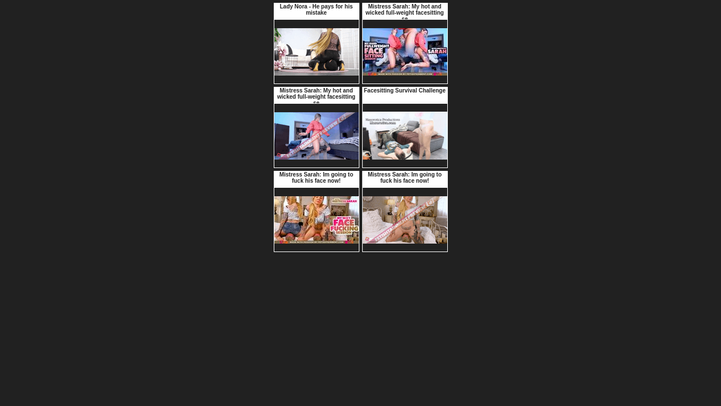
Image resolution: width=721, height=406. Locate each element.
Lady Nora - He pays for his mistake (316, 9)
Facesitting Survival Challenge (405, 90)
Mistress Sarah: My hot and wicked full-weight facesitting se (405, 12)
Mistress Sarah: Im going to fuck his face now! (316, 177)
